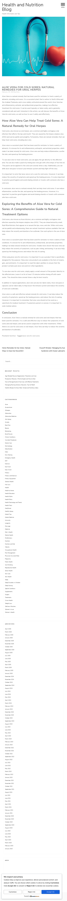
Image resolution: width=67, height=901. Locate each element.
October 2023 (9, 718)
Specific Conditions (10, 588)
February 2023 (9, 742)
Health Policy (8, 499)
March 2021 (8, 807)
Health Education (10, 493)
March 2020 (8, 843)
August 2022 (8, 759)
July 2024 (7, 691)
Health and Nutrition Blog (22, 7)
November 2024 (9, 679)
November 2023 (9, 715)
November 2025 (9, 644)
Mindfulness (8, 538)
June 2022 (8, 765)
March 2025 (8, 667)
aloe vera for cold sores (31, 336)
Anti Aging (8, 419)
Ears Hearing (8, 455)
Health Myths (9, 496)
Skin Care (7, 574)
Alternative (8, 413)
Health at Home (9, 490)
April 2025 (8, 664)
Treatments (8, 597)
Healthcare (8, 508)
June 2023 (8, 730)
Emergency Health (10, 458)
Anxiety (7, 422)
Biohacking (8, 431)
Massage (7, 526)
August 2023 (8, 724)
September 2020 (9, 825)
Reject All (31, 892)
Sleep (6, 580)
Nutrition (12, 336)
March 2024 (8, 703)
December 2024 (9, 676)
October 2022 (9, 754)
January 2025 (9, 673)
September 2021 (9, 789)
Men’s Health (9, 532)
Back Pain (7, 425)
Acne (6, 404)
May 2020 (8, 837)
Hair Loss (7, 484)
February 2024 (9, 706)
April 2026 (8, 629)
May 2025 (8, 661)
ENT (6, 461)
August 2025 (8, 652)
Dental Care (8, 443)
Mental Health (9, 535)
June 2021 (8, 798)
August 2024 (8, 688)
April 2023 (8, 736)
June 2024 (8, 694)
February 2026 (9, 635)
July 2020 (7, 831)
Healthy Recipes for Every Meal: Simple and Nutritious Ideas (21, 388)
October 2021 (9, 786)
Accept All (50, 892)
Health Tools (8, 505)
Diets (6, 452)
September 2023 (9, 721)
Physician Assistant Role (12, 556)
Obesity (7, 547)
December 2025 (9, 641)
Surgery (7, 594)
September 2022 (9, 756)
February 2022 (9, 774)
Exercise (7, 464)
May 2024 (8, 697)
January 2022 (9, 777)
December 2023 (9, 712)
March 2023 (8, 739)
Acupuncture (8, 407)
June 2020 (8, 834)
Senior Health (9, 571)
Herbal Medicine (9, 517)
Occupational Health (11, 550)
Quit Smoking (9, 565)
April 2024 (8, 700)
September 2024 (9, 685)
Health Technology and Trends (13, 502)
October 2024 (9, 682)
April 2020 (8, 840)
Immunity (7, 520)
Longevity (7, 523)
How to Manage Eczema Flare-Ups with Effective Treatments (22, 382)
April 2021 (8, 804)
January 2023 (9, 745)
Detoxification (8, 449)
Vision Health (9, 600)
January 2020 (9, 849)
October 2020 (9, 822)
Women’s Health (9, 612)
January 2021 (9, 813)
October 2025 (9, 647)
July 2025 (7, 655)
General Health (9, 481)
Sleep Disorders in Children (12, 582)
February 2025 (9, 670)
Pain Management (10, 553)
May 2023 (8, 733)
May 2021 (8, 801)
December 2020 (9, 816)
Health (7, 487)
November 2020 (9, 819)
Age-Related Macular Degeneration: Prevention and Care (20, 376)
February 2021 (9, 810)
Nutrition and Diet (10, 544)
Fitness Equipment (10, 478)
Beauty (7, 428)
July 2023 (7, 727)
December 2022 (9, 748)
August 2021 (8, 792)
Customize (13, 892)
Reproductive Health (10, 568)
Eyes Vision (8, 470)
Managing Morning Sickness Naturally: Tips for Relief (20, 385)
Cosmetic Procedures (11, 440)
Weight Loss (8, 603)
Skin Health (8, 577)
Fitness (7, 473)
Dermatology (8, 446)
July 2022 (7, 762)
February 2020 (9, 846)
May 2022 (8, 768)
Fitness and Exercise (11, 476)
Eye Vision (8, 467)
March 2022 (8, 771)
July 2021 (7, 795)
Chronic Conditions (10, 437)
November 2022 (9, 751)
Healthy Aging (9, 511)
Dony (18, 92)
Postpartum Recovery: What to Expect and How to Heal (20, 379)
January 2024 (9, 709)
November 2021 (9, 783)
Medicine (7, 529)
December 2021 (9, 780)
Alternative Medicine (10, 416)
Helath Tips (8, 514)
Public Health (9, 562)
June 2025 (8, 658)
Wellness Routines (10, 606)
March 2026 (8, 632)
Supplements (9, 591)
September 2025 (9, 650)
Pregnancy (8, 559)
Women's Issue (9, 609)
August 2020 (8, 828)
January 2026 (9, 638)
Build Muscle (8, 434)
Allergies (7, 410)
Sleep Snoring (9, 585)
